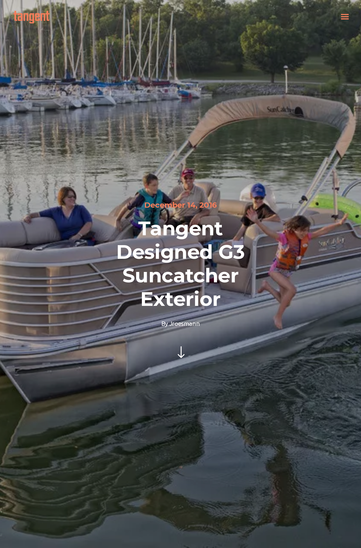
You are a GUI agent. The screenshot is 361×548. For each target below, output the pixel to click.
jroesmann (184, 323)
